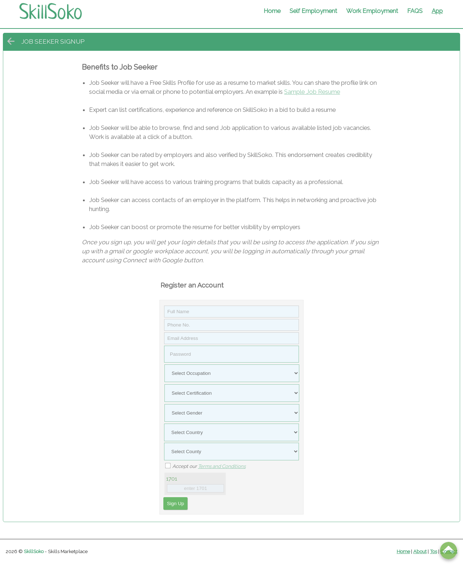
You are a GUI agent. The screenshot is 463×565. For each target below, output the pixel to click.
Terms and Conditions (222, 466)
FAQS (415, 10)
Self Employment (313, 10)
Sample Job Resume (312, 91)
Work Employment (372, 10)
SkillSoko (34, 551)
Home (272, 10)
